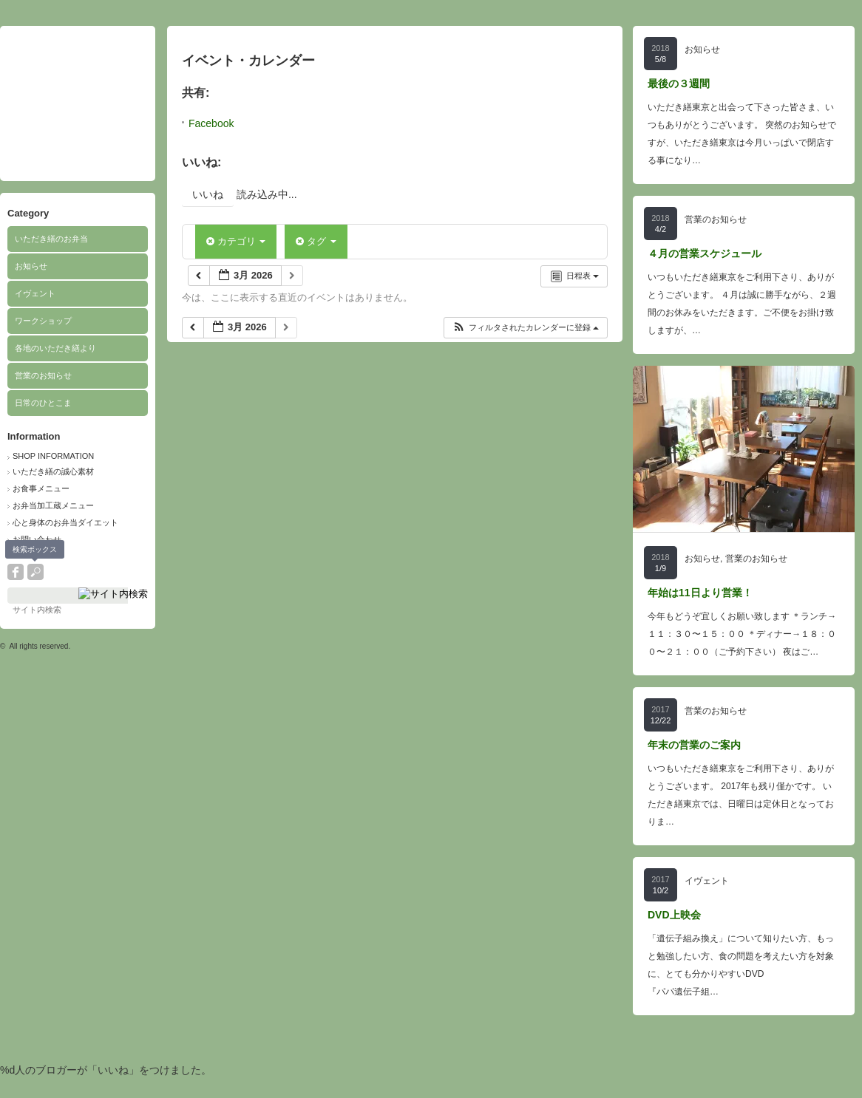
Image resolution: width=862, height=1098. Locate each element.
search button (35, 572)
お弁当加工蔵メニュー (53, 505)
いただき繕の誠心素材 (53, 471)
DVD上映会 (674, 915)
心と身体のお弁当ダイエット (65, 522)
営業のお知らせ (43, 375)
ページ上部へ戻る (831, 1067)
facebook (15, 572)
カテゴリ (235, 241)
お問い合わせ (37, 539)
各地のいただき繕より (55, 348)
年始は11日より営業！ (700, 593)
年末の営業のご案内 (694, 745)
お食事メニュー (41, 488)
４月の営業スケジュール (704, 253)
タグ (316, 241)
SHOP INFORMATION (53, 455)
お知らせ (31, 266)
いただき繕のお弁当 (51, 238)
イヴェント (35, 293)
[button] (525, 328)
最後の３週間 (679, 83)
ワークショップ (43, 320)
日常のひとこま (43, 402)
